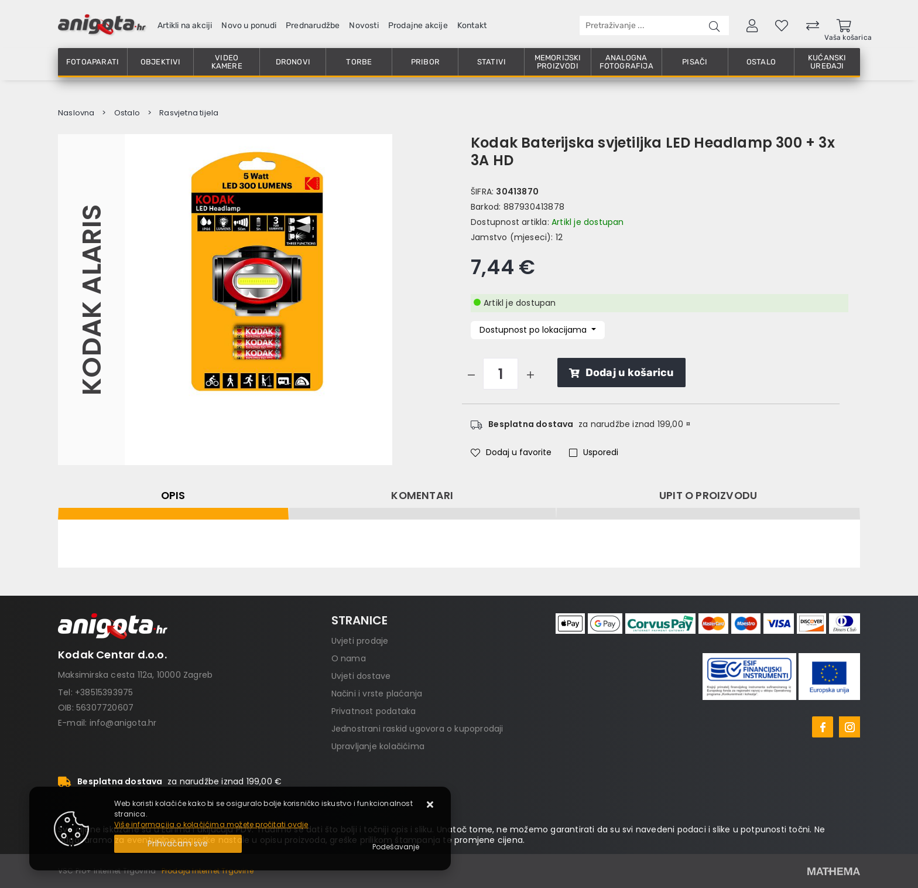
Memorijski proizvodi (558, 61)
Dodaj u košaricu (621, 372)
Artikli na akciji (184, 25)
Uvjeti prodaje (360, 641)
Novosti (363, 25)
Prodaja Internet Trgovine (208, 871)
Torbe (359, 61)
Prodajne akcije (418, 25)
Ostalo (761, 61)
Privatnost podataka (373, 711)
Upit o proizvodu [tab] (708, 496)
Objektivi (161, 61)
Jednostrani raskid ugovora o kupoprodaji (417, 729)
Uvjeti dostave (361, 676)
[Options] (395, 847)
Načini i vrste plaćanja (377, 693)
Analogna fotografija (626, 61)
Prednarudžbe (313, 25)
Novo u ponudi (248, 25)
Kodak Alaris (91, 299)
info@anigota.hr (123, 723)
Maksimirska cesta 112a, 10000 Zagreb (135, 675)
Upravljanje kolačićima (377, 746)
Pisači (694, 61)
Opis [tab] (173, 496)
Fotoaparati (92, 61)
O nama (348, 658)
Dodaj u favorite (511, 452)
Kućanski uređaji (827, 61)
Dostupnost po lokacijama (534, 330)
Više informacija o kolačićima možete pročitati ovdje (211, 824)
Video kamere (226, 61)
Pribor (425, 61)
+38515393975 (104, 692)
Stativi (491, 61)
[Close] (178, 844)
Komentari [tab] (422, 496)
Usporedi (593, 452)
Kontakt (472, 25)
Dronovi (293, 61)
